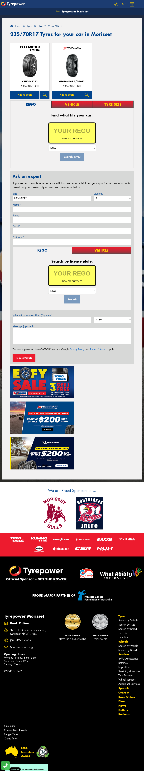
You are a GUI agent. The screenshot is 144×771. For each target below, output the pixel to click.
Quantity (98, 193)
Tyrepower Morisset (72, 12)
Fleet (121, 662)
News (122, 666)
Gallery (123, 671)
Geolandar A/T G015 (72, 81)
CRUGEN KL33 (30, 81)
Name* (17, 204)
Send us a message (22, 608)
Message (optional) (23, 326)
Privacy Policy (77, 349)
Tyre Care (123, 594)
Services (123, 615)
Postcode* (18, 237)
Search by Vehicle (128, 581)
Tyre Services (125, 636)
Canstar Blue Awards (15, 691)
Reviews (124, 675)
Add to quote (25, 94)
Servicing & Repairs (129, 632)
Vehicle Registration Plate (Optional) (32, 315)
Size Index (9, 686)
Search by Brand (127, 589)
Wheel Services (126, 640)
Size (15, 193)
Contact (123, 653)
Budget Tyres (11, 695)
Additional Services (129, 644)
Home (15, 26)
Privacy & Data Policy (23, 765)
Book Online (126, 658)
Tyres (121, 577)
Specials (123, 649)
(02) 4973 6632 (20, 601)
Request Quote (24, 357)
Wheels (123, 602)
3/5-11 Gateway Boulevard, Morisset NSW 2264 (28, 593)
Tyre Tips (123, 598)
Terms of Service (98, 349)
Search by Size (126, 585)
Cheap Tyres (11, 699)
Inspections (124, 628)
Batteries (123, 623)
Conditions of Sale (42, 765)
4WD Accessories (128, 619)
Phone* (17, 215)
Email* (16, 226)
